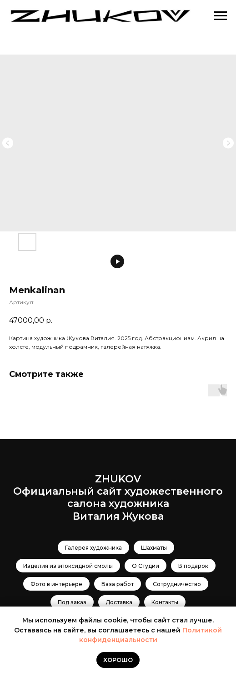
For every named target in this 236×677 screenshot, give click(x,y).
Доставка (118, 602)
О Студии (145, 565)
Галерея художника (93, 547)
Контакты (164, 602)
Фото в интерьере (56, 584)
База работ (117, 584)
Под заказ (72, 602)
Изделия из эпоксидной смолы (68, 565)
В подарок (193, 565)
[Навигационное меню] (220, 15)
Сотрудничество (177, 584)
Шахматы (154, 547)
